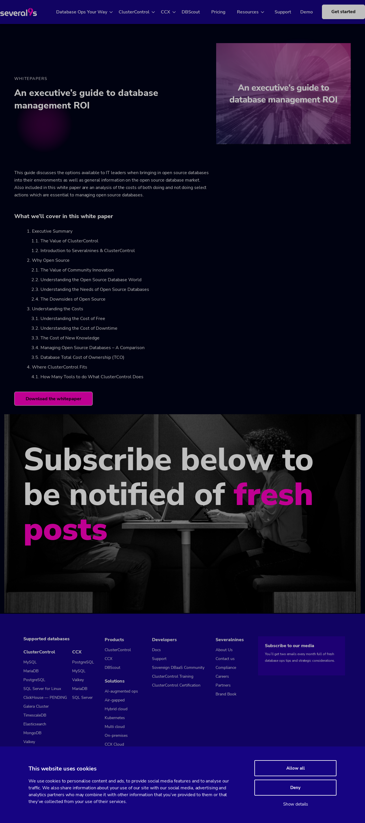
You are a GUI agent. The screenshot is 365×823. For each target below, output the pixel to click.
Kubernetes (115, 718)
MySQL (30, 662)
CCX (172, 12)
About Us (224, 650)
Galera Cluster (36, 706)
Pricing (225, 12)
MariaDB (30, 671)
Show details (295, 804)
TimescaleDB (34, 715)
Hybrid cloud (116, 709)
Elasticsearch (34, 724)
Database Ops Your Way (88, 12)
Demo (308, 12)
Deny (295, 787)
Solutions (115, 681)
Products (114, 640)
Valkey (29, 741)
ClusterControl (140, 12)
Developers (164, 640)
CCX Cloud (114, 744)
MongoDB (32, 733)
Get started (341, 15)
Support (285, 12)
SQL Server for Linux (42, 688)
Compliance (226, 667)
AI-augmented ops (121, 691)
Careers (222, 676)
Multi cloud (115, 726)
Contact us (225, 658)
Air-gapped (115, 700)
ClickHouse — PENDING (45, 697)
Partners (223, 685)
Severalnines (230, 640)
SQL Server (82, 697)
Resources (254, 12)
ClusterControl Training (172, 676)
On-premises (116, 735)
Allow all (295, 768)
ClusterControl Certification (176, 685)
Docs (156, 650)
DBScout (197, 12)
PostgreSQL (34, 680)
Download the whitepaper (54, 400)
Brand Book (226, 694)
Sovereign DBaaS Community (178, 667)
